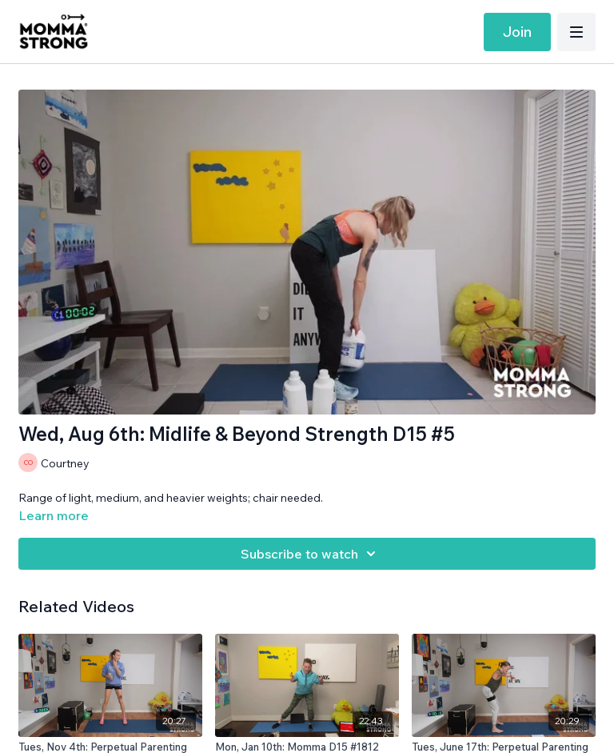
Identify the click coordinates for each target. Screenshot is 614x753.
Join (517, 31)
